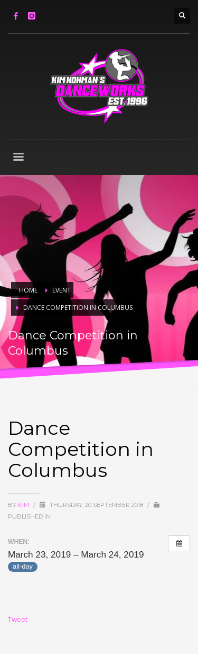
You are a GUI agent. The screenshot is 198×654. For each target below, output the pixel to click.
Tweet (17, 619)
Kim (24, 505)
